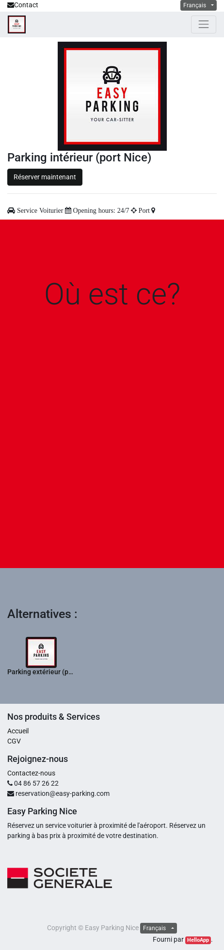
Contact (22, 5)
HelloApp (198, 940)
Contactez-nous (31, 773)
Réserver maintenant (45, 177)
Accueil (18, 731)
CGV (14, 741)
